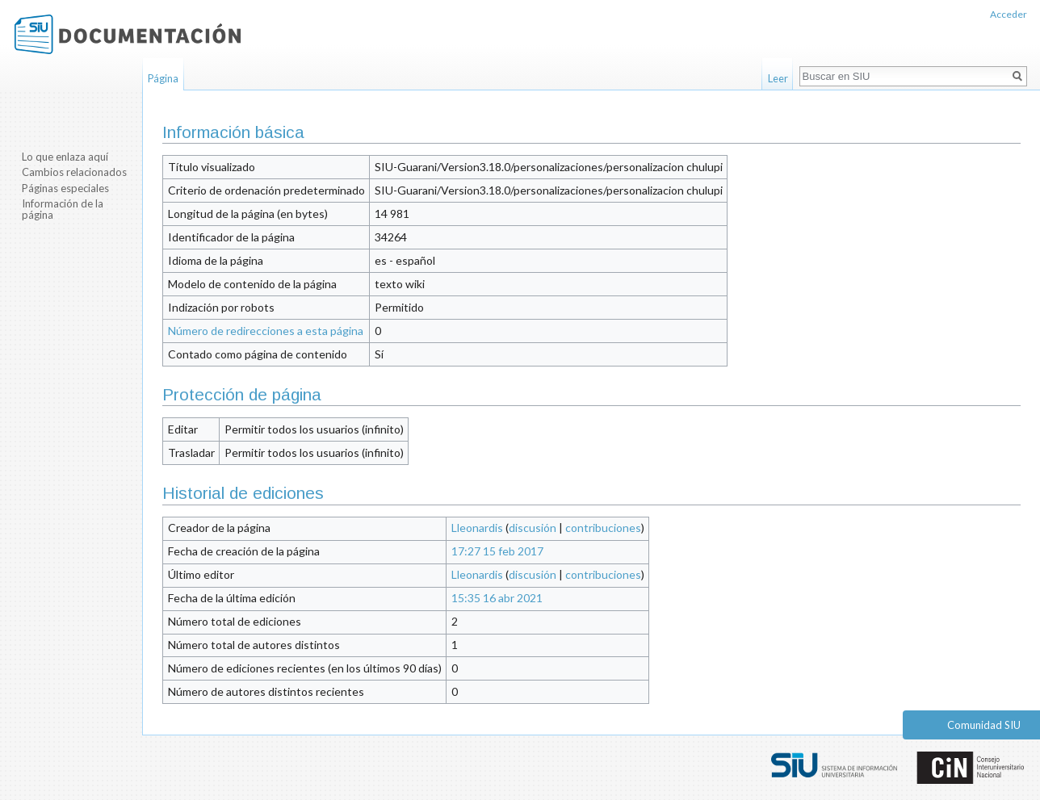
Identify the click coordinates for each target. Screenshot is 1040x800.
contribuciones (603, 527)
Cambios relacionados (74, 171)
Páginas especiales (65, 188)
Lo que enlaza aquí (65, 156)
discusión (532, 527)
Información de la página (62, 209)
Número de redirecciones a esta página (265, 330)
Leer (778, 78)
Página (163, 78)
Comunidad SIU (984, 724)
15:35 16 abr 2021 (497, 598)
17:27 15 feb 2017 (497, 551)
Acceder (1008, 14)
